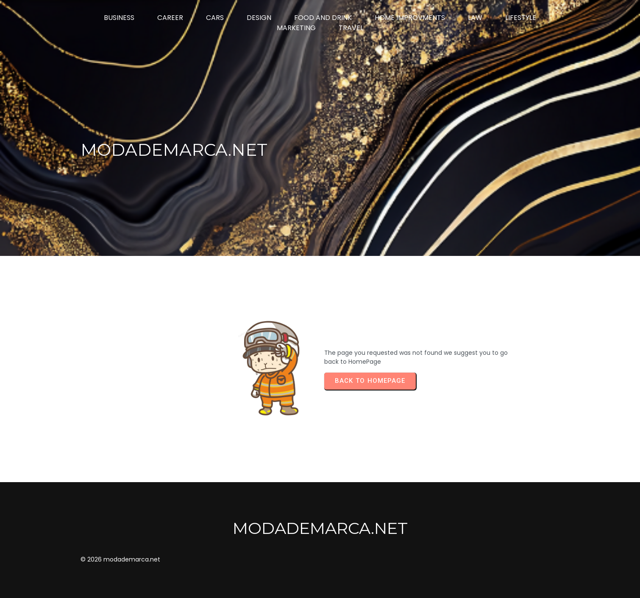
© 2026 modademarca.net (120, 559)
